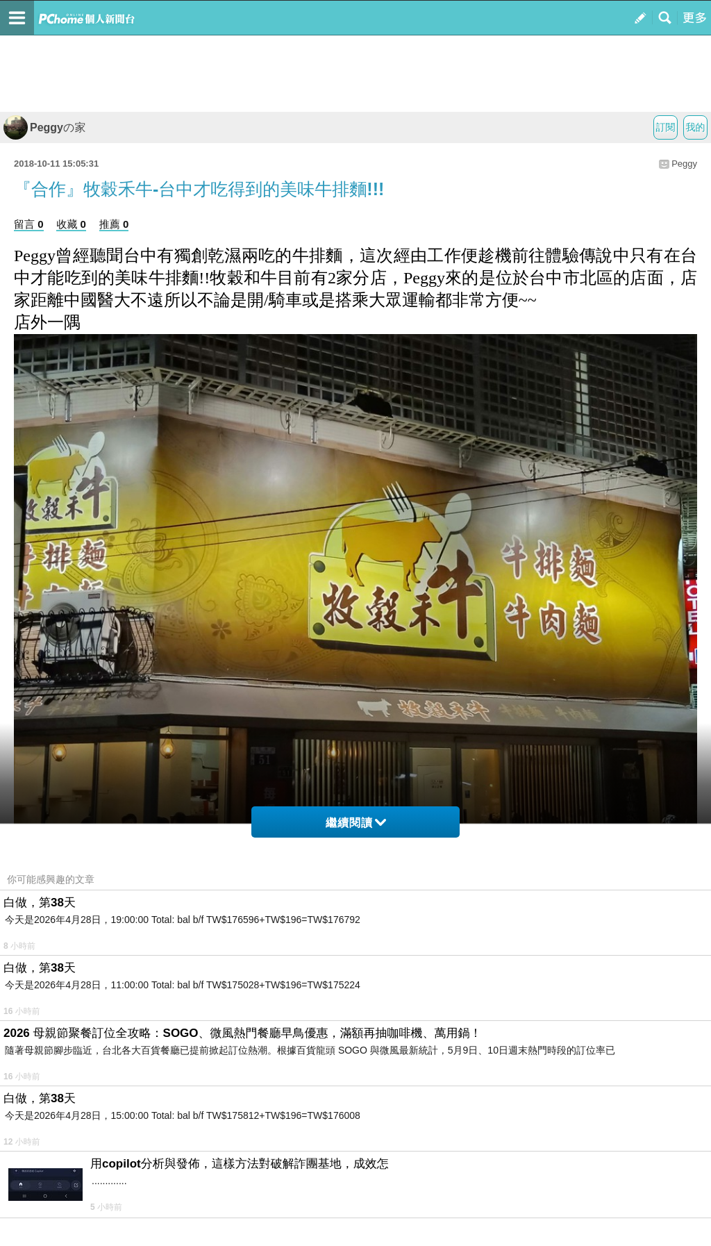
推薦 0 (114, 224)
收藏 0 (71, 224)
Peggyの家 (44, 127)
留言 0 (29, 224)
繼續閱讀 (356, 823)
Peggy (684, 163)
